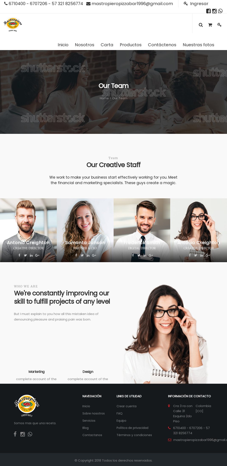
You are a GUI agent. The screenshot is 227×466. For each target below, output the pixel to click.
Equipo (121, 420)
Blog (85, 428)
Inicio (86, 406)
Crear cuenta (126, 406)
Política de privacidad (132, 428)
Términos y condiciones (134, 435)
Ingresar (196, 4)
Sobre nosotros (93, 413)
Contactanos (92, 435)
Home (104, 98)
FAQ (120, 413)
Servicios (88, 420)
